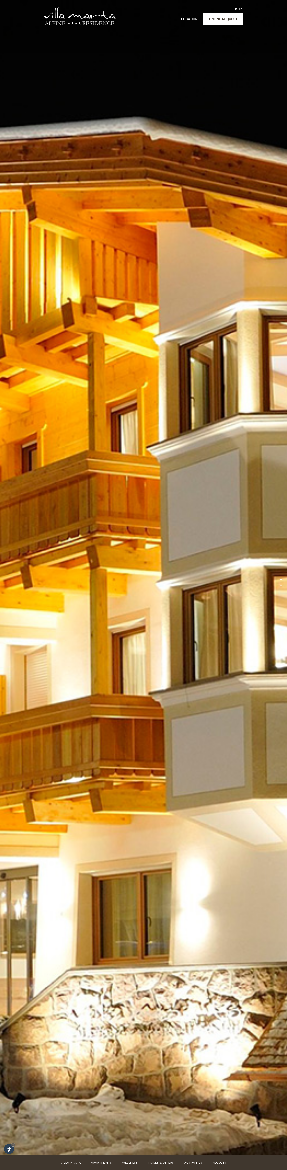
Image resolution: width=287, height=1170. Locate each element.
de (240, 8)
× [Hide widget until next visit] (13, 1144)
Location (189, 19)
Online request (223, 19)
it (236, 8)
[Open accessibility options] (9, 1149)
